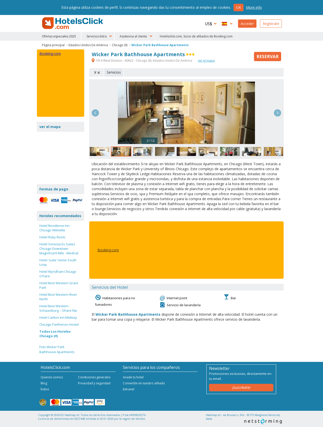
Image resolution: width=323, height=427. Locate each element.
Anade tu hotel (133, 377)
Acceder (247, 23)
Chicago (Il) (119, 45)
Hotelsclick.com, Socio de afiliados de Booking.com (196, 36)
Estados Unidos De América (88, 45)
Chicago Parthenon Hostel (59, 324)
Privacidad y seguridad (94, 383)
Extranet (128, 389)
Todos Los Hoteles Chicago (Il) (55, 333)
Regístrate (271, 23)
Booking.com (108, 250)
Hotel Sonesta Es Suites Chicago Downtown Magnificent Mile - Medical (58, 248)
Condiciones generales (94, 377)
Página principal (53, 45)
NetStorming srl (263, 421)
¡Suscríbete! (241, 387)
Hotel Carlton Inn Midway (58, 317)
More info (254, 7)
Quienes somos (52, 377)
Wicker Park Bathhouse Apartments (160, 45)
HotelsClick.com (73, 23)
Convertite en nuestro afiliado (144, 383)
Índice (45, 389)
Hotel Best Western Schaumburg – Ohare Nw (58, 308)
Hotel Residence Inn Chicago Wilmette (54, 227)
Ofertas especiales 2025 (59, 36)
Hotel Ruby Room (52, 237)
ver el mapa (206, 60)
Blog (44, 383)
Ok (238, 7)
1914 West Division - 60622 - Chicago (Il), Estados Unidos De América (142, 60)
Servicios (114, 72)
